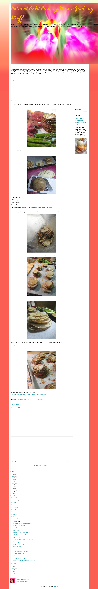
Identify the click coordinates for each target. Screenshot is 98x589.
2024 (13, 479)
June (14, 511)
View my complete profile (21, 581)
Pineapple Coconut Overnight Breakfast (22, 532)
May (14, 514)
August (15, 507)
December (15, 497)
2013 (13, 573)
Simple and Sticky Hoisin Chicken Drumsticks (24, 560)
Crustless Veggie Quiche (19, 553)
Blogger (56, 586)
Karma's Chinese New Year (19, 558)
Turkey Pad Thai (17, 546)
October (15, 502)
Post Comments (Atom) (45, 465)
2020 (13, 488)
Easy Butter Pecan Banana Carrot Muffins (23, 539)
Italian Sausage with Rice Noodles (21, 535)
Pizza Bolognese (17, 542)
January (15, 563)
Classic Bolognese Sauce (19, 544)
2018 (13, 493)
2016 (13, 566)
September (15, 504)
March (14, 518)
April (14, 516)
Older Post (69, 461)
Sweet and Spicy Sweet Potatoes (20, 551)
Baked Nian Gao (17, 537)
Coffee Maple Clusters (18, 556)
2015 (13, 569)
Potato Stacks (16, 528)
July (14, 509)
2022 (13, 484)
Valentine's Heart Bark (18, 530)
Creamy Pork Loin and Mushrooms (21, 549)
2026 (13, 474)
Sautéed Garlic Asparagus (19, 525)
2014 (13, 571)
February (15, 521)
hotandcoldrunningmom (23, 579)
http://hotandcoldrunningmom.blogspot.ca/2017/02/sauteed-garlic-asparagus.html (28, 394)
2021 (13, 486)
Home (42, 461)
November (15, 500)
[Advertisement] (42, 91)
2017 (13, 495)
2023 (13, 481)
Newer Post (14, 461)
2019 (13, 491)
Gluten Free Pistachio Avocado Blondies (22, 523)
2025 (13, 477)
